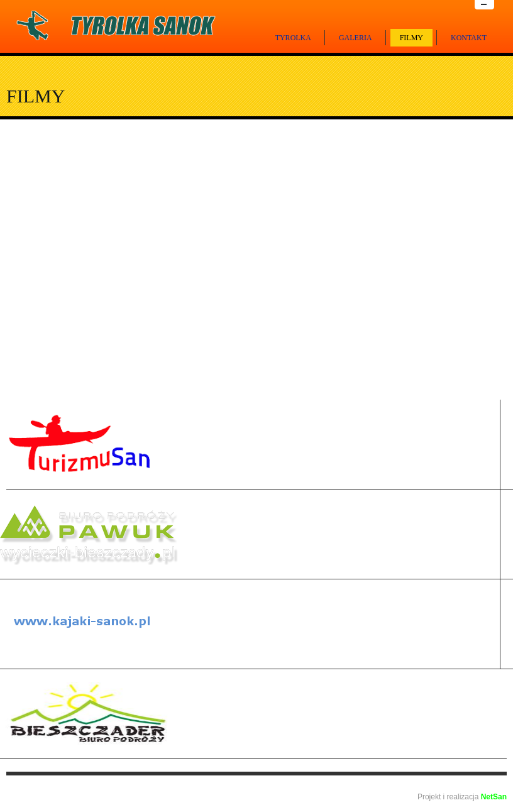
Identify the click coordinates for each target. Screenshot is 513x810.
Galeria (355, 37)
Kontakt (469, 37)
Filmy (411, 37)
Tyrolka (293, 37)
